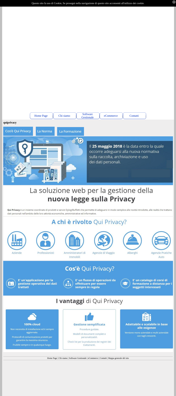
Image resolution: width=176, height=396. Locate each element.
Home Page (52, 358)
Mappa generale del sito (118, 358)
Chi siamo (63, 358)
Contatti (103, 358)
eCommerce (93, 358)
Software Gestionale (77, 358)
